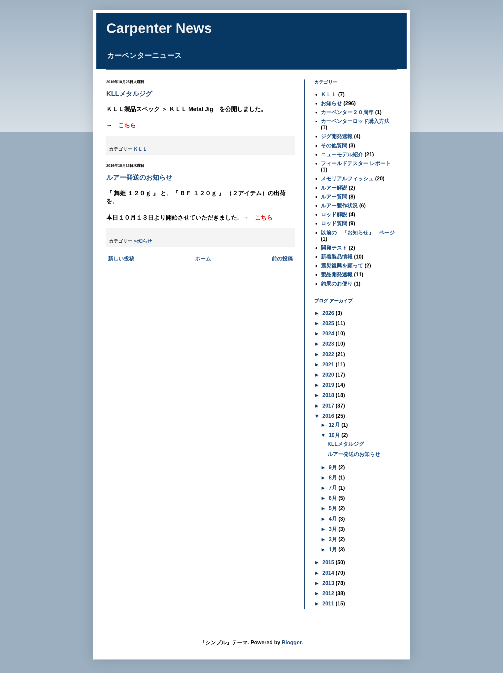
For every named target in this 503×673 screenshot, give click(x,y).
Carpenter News (159, 28)
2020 (329, 375)
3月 (333, 529)
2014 (329, 573)
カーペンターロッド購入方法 (355, 121)
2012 (329, 593)
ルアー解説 (334, 188)
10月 (335, 435)
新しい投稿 (121, 258)
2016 (329, 416)
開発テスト (334, 248)
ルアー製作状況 (339, 205)
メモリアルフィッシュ (347, 178)
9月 (333, 467)
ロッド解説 (334, 214)
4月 (333, 519)
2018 (329, 395)
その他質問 (334, 145)
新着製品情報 (336, 257)
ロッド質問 (334, 223)
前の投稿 (282, 258)
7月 (333, 488)
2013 (329, 583)
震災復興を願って (342, 265)
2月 (333, 539)
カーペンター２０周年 (347, 112)
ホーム (203, 258)
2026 (329, 313)
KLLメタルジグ (129, 93)
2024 (329, 333)
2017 (329, 406)
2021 (329, 364)
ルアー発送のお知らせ (139, 177)
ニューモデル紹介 (342, 154)
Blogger (292, 642)
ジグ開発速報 (336, 136)
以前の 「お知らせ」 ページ (358, 232)
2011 (329, 603)
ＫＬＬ (140, 149)
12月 (335, 425)
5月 (333, 508)
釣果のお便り (336, 284)
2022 (329, 354)
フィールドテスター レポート (356, 163)
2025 (329, 323)
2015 (329, 562)
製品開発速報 (336, 274)
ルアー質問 (334, 196)
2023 (329, 344)
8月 (333, 477)
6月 (333, 498)
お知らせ (142, 241)
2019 (329, 385)
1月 (333, 549)
